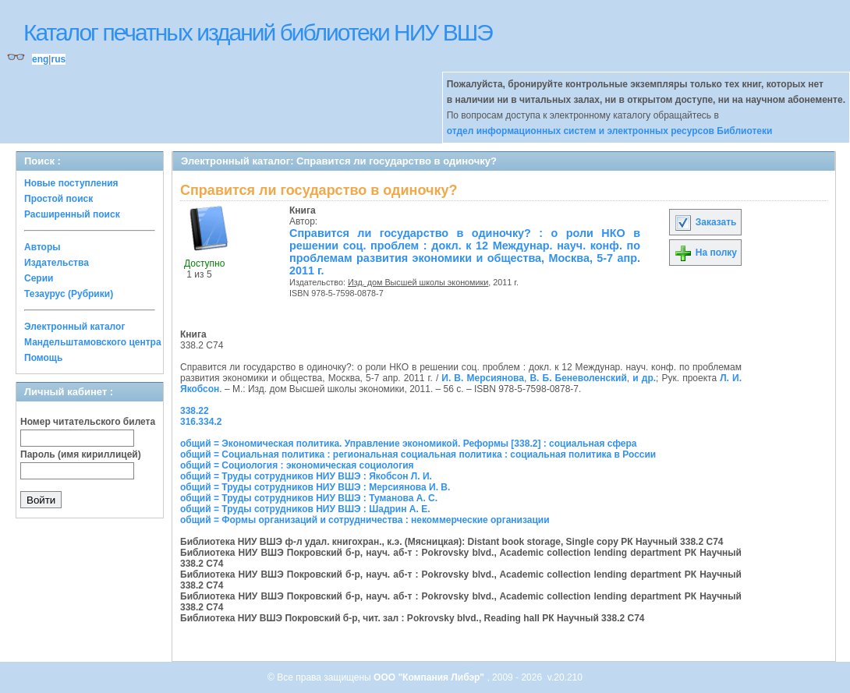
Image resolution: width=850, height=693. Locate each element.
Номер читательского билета (87, 421)
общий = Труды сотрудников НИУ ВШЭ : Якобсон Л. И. (306, 476)
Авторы (42, 247)
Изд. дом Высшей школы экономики (418, 282)
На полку (705, 252)
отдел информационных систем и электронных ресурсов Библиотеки (610, 131)
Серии (38, 278)
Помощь (43, 357)
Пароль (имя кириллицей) (80, 454)
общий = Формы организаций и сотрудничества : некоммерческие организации (365, 519)
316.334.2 (200, 421)
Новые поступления (71, 183)
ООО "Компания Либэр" (430, 677)
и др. (644, 378)
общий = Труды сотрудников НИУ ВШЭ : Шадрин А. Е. (305, 509)
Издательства (56, 262)
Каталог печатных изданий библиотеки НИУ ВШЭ (257, 32)
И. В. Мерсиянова (482, 378)
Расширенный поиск (72, 214)
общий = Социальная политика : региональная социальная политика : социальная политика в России (418, 454)
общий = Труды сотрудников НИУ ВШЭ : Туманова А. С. (308, 498)
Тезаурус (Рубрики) (68, 293)
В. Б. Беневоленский (577, 378)
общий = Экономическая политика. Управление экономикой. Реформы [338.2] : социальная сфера (408, 443)
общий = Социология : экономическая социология (297, 465)
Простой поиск (58, 198)
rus (58, 59)
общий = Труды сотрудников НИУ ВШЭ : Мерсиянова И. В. (315, 487)
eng (40, 59)
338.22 (194, 410)
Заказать (705, 222)
